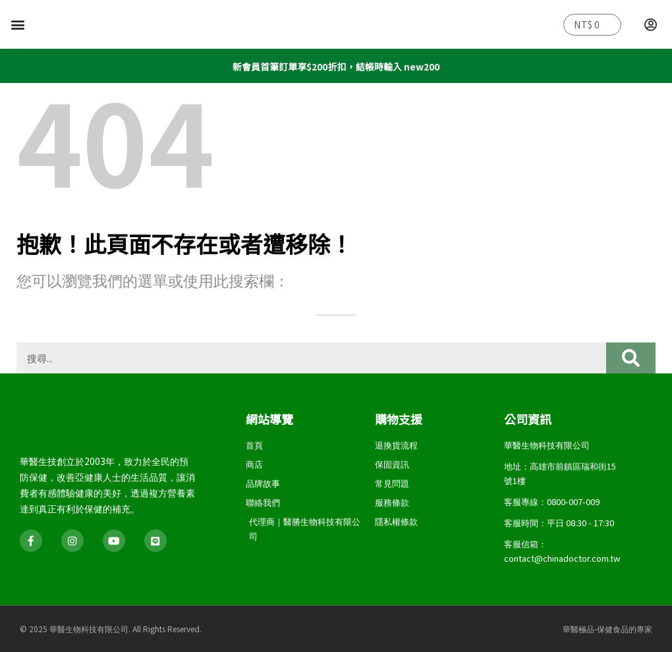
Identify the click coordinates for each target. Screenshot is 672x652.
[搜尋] (631, 357)
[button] (17, 25)
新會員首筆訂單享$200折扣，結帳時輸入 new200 (335, 66)
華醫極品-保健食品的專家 (607, 628)
